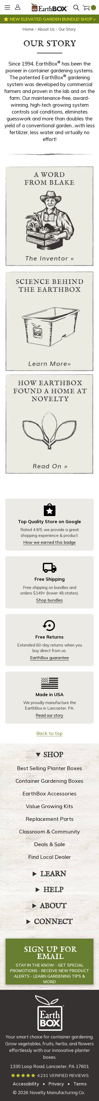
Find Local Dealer (49, 857)
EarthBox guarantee (49, 657)
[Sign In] (18, 8)
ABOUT (53, 906)
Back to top (49, 733)
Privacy (56, 1083)
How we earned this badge (49, 542)
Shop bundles (49, 600)
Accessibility (26, 1083)
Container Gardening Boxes (49, 780)
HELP (53, 890)
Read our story (49, 715)
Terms (80, 1083)
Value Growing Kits (49, 806)
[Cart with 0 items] (89, 8)
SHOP (53, 755)
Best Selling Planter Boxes (49, 768)
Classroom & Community (49, 831)
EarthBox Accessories (49, 793)
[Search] (77, 8)
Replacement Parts (50, 819)
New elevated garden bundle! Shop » (52, 19)
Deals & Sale (49, 844)
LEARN (53, 874)
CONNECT (53, 922)
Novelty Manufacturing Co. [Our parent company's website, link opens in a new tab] (57, 1092)
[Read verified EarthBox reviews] (49, 1075)
